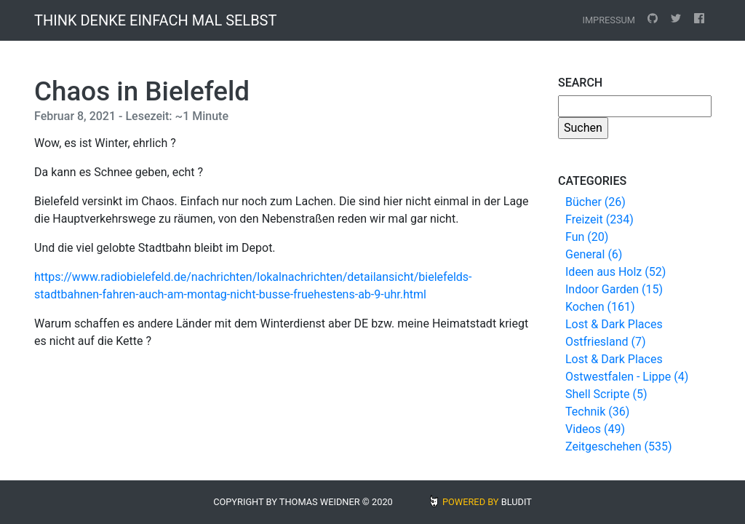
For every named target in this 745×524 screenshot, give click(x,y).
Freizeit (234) (599, 219)
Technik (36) (597, 411)
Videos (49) (595, 429)
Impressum (608, 20)
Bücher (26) (595, 202)
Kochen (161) (599, 307)
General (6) (593, 254)
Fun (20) (586, 237)
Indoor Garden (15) (614, 289)
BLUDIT (516, 501)
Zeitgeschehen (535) (618, 446)
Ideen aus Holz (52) (615, 272)
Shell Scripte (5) (606, 394)
